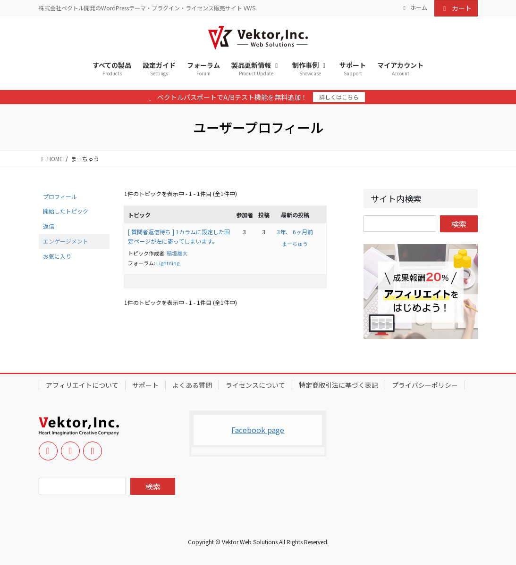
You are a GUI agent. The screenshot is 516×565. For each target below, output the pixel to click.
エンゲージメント (65, 241)
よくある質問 (192, 385)
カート (456, 8)
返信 (48, 226)
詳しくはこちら (339, 97)
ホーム (414, 7)
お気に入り (57, 256)
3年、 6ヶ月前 (295, 232)
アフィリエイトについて (82, 385)
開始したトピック (65, 211)
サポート (145, 385)
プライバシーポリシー (425, 385)
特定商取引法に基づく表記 (338, 385)
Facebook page (257, 429)
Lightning (167, 263)
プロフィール (60, 196)
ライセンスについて (255, 385)
